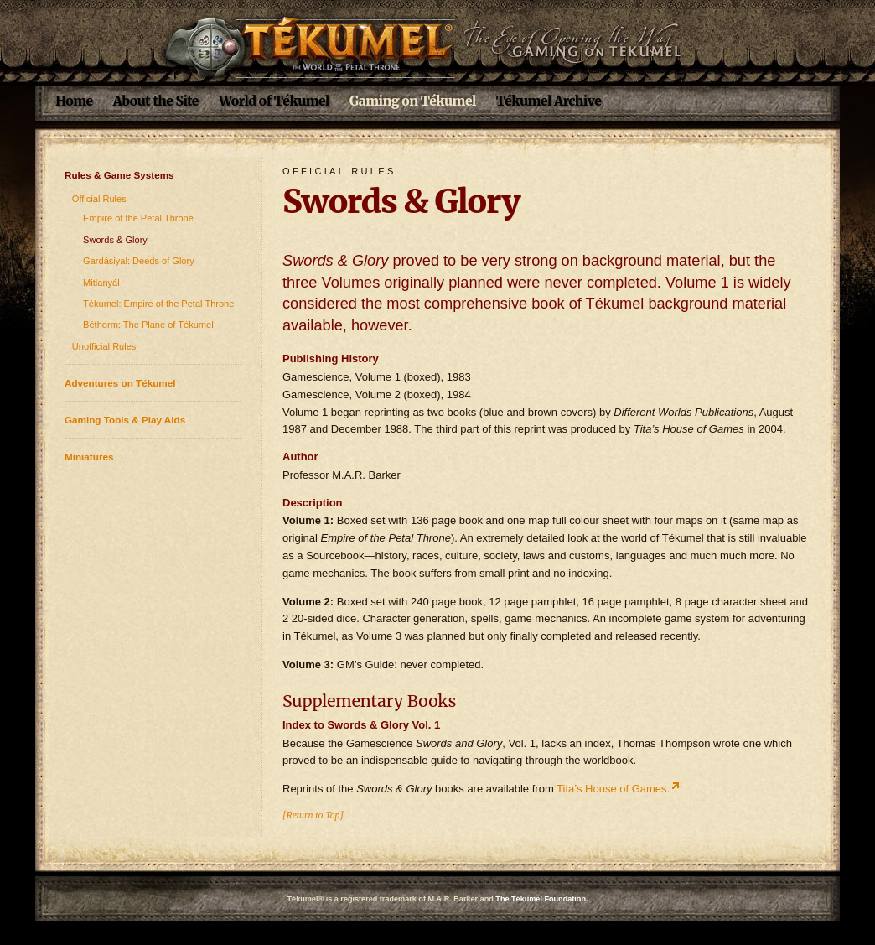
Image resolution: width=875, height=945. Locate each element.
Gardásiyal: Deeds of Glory (138, 261)
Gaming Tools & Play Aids (125, 419)
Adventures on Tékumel (120, 382)
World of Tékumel (274, 101)
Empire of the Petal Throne (138, 218)
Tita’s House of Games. (613, 788)
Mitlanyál (101, 283)
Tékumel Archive (549, 101)
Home (74, 101)
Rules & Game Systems (119, 174)
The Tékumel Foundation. (541, 899)
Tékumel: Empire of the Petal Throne (158, 304)
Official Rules (99, 199)
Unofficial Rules (104, 346)
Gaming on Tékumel (412, 101)
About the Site (156, 101)
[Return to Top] (313, 815)
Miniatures (89, 456)
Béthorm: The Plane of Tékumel (148, 324)
